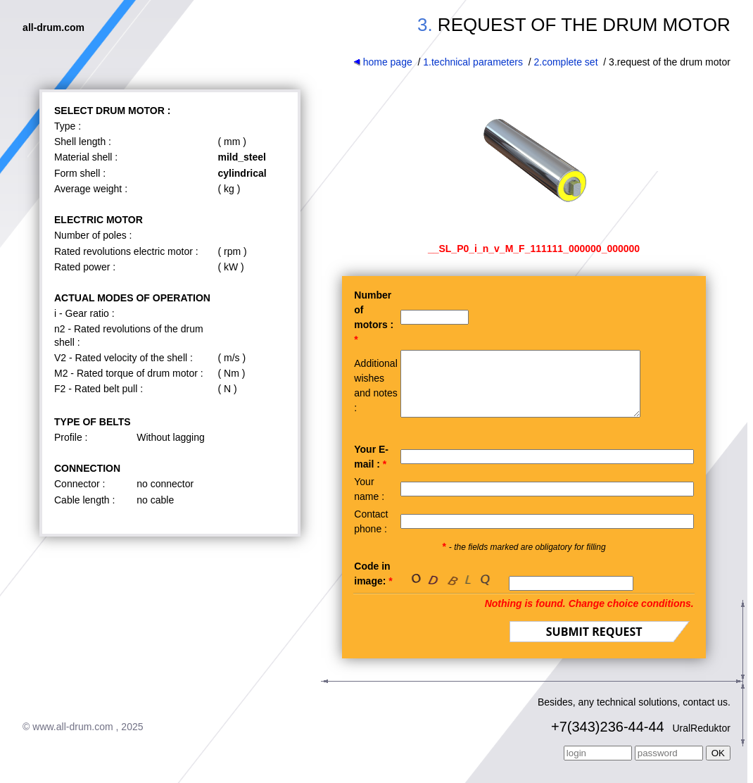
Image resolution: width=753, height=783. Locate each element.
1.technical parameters (473, 62)
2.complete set (566, 62)
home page (382, 62)
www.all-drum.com (72, 739)
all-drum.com (53, 27)
